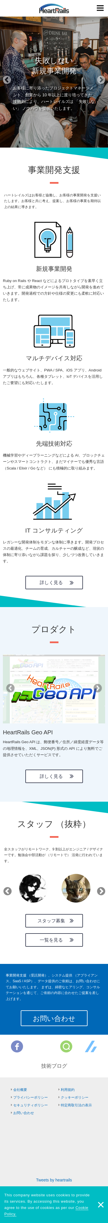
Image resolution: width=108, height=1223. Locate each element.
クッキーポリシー (74, 1097)
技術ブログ (54, 1066)
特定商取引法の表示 (76, 1105)
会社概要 (20, 1090)
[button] (8, 82)
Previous (6, 889)
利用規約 (68, 1090)
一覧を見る (51, 940)
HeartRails (54, 8)
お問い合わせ (54, 1018)
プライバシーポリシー (30, 1097)
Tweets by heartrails (54, 1180)
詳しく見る (51, 582)
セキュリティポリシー (30, 1105)
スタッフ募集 (51, 920)
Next (100, 889)
